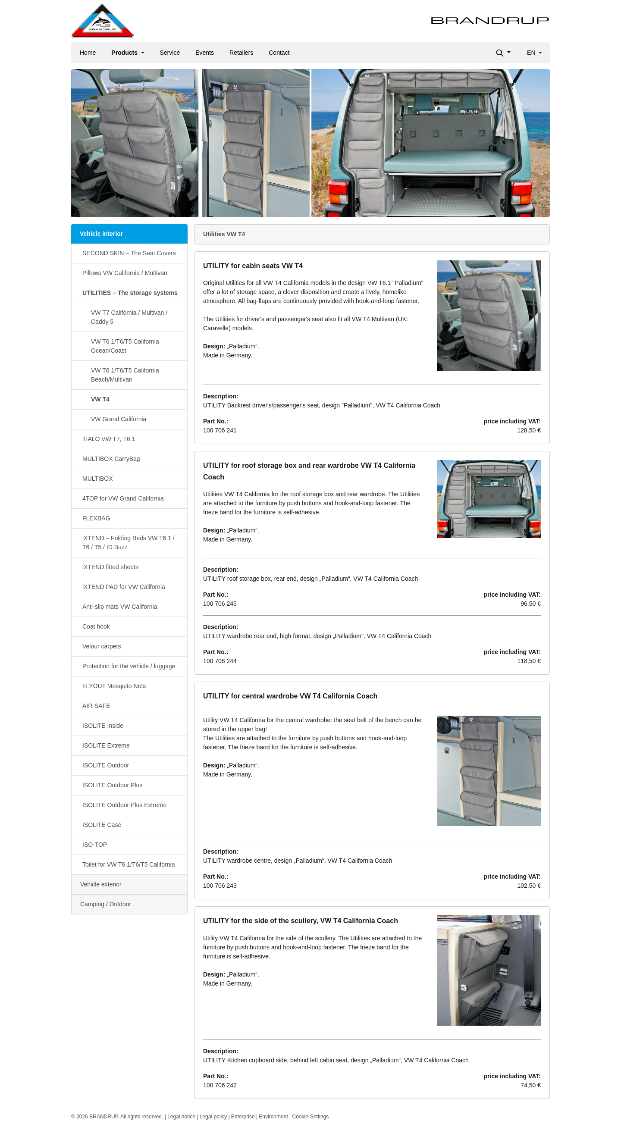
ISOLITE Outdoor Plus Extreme (124, 804)
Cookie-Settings (310, 1117)
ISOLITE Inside (102, 725)
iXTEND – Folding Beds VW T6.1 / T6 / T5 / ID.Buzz (128, 543)
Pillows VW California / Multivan (124, 272)
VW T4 (100, 399)
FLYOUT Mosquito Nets (114, 685)
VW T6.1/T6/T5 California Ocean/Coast (125, 346)
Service (170, 52)
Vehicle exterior (101, 884)
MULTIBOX (97, 478)
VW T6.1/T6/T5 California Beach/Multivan (125, 375)
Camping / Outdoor (105, 904)
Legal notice (181, 1117)
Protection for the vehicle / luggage (129, 666)
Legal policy (213, 1117)
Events (204, 52)
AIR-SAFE (96, 705)
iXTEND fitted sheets (110, 567)
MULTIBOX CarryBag (111, 458)
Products (125, 52)
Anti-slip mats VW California (119, 606)
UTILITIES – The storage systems (130, 292)
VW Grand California (118, 419)
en (532, 52)
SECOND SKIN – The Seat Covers (129, 253)
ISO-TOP (94, 844)
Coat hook (96, 626)
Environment (273, 1117)
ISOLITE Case (101, 824)
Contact (279, 52)
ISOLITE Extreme (106, 745)
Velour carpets (101, 646)
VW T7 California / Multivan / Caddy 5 (129, 317)
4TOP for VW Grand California (123, 498)
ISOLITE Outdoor (105, 765)
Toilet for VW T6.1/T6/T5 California (128, 864)
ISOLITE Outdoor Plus (112, 785)
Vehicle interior (101, 233)
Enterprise (243, 1117)
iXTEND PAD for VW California (123, 586)
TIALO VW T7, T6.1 (108, 438)
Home (88, 52)
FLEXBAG (96, 518)
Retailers (241, 52)
